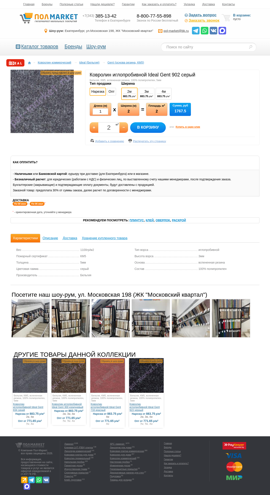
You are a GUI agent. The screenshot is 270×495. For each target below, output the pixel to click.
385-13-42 (99, 16)
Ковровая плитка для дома (78, 454)
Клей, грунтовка (72, 480)
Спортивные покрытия (76, 472)
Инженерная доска (120, 465)
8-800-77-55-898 (154, 16)
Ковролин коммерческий (123, 458)
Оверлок (163, 220)
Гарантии (128, 4)
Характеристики (25, 238)
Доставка (208, 4)
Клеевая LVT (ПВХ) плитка (78, 447)
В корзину (148, 127)
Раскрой (179, 220)
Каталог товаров (39, 46)
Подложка (115, 476)
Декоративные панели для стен (127, 472)
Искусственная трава (75, 469)
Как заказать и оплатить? (159, 4)
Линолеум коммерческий (77, 451)
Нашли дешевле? (102, 4)
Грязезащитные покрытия (124, 469)
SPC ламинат (117, 444)
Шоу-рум (96, 46)
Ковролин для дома (120, 454)
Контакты (228, 4)
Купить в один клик (188, 126)
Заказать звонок (201, 20)
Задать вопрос (200, 15)
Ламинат (69, 444)
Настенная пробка (120, 462)
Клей (150, 220)
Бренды (47, 4)
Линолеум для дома (120, 447)
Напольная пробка (74, 462)
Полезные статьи (71, 4)
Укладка (189, 4)
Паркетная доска (73, 465)
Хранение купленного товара (104, 238)
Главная (28, 4)
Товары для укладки (121, 480)
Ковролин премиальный (77, 458)
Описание (50, 238)
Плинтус (137, 220)
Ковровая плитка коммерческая (127, 451)
